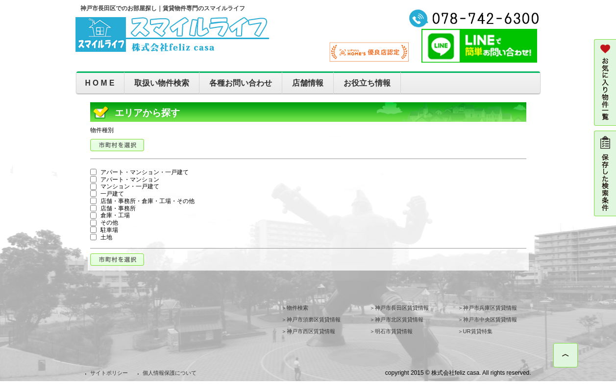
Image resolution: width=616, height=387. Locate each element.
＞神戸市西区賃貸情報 (308, 331)
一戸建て (107, 193)
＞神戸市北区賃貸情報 (396, 319)
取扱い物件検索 (161, 83)
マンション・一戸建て (124, 186)
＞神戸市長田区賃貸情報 (399, 308)
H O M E (100, 83)
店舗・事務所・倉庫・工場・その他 (142, 201)
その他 (104, 222)
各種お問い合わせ (240, 83)
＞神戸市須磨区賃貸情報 (311, 319)
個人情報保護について (170, 373)
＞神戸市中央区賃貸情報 (487, 319)
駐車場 (104, 230)
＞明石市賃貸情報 (391, 331)
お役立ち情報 (367, 83)
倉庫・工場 (110, 215)
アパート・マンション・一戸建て (139, 172)
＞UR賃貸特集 (475, 331)
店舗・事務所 (113, 208)
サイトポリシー (109, 373)
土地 (101, 237)
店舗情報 (307, 83)
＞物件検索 (294, 308)
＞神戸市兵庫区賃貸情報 (487, 308)
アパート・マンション (124, 179)
